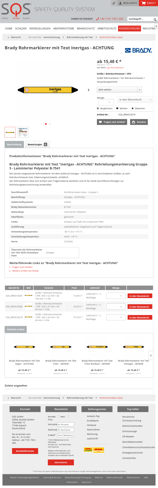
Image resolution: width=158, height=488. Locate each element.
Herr (61, 416)
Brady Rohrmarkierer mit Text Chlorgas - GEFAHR (133, 362)
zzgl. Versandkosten (115, 67)
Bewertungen (37, 144)
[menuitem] (114, 3)
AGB (146, 477)
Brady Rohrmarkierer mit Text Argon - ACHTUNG (24, 362)
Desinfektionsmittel (132, 441)
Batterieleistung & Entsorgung (78, 477)
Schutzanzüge (129, 431)
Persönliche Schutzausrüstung (131, 418)
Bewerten (138, 108)
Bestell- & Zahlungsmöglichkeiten (24, 477)
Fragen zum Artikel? (112, 122)
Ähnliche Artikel (15, 329)
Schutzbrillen (129, 458)
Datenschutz (72, 482)
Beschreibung (14, 144)
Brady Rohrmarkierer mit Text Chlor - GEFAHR (61, 362)
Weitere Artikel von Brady (23, 270)
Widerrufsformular (115, 477)
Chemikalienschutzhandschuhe (132, 447)
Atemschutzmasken (132, 425)
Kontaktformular (25, 450)
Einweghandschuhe (132, 452)
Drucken (139, 122)
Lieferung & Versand (52, 477)
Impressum (86, 482)
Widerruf (99, 477)
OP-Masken (128, 436)
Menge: (101, 97)
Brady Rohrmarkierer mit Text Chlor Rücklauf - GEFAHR (97, 362)
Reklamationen (133, 477)
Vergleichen (104, 108)
